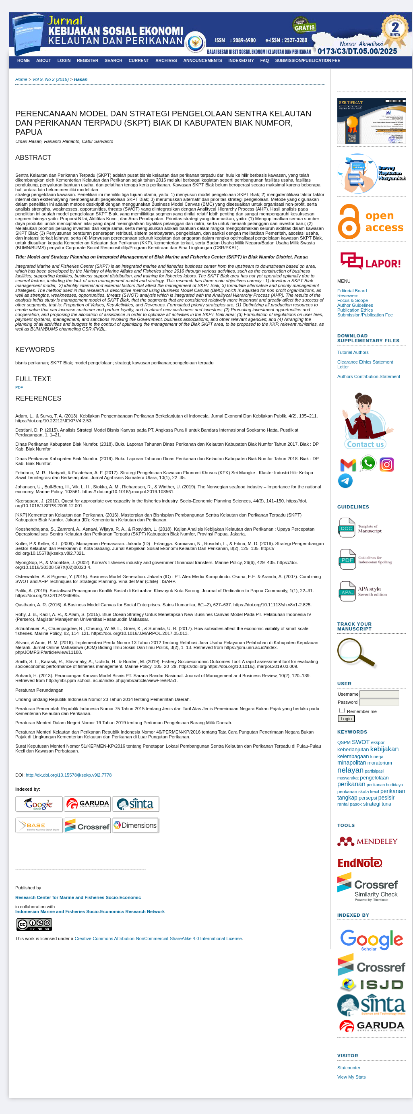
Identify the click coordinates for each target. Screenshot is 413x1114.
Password (347, 702)
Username (348, 694)
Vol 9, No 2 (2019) (51, 79)
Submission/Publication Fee (365, 314)
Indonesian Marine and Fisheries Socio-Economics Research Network (90, 911)
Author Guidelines (355, 305)
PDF (19, 387)
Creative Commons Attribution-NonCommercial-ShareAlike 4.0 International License (158, 938)
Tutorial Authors (353, 352)
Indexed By (241, 60)
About (43, 60)
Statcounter (348, 1067)
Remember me (362, 711)
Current (139, 60)
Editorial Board (352, 290)
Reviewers (347, 295)
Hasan (81, 79)
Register (87, 60)
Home (23, 60)
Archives (166, 60)
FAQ (264, 60)
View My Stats (351, 1077)
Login (64, 60)
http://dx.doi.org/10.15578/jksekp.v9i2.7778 (69, 775)
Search (113, 60)
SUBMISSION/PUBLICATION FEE (308, 60)
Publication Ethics (355, 310)
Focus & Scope (352, 300)
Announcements (203, 60)
